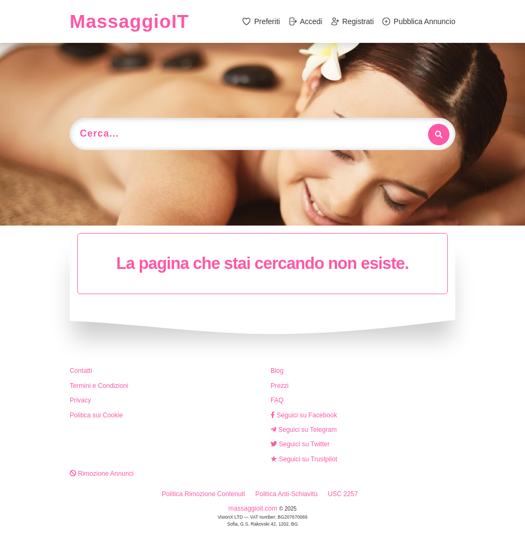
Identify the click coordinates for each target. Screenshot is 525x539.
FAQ (277, 400)
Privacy (80, 400)
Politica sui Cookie (96, 415)
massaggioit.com (253, 508)
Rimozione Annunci (101, 473)
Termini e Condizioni (99, 386)
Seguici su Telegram (304, 429)
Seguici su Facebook (304, 415)
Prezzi (280, 386)
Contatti (81, 371)
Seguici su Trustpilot (304, 459)
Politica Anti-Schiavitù (287, 494)
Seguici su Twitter (300, 444)
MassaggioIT (129, 21)
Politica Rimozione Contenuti (203, 494)
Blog (277, 371)
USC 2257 (343, 494)
